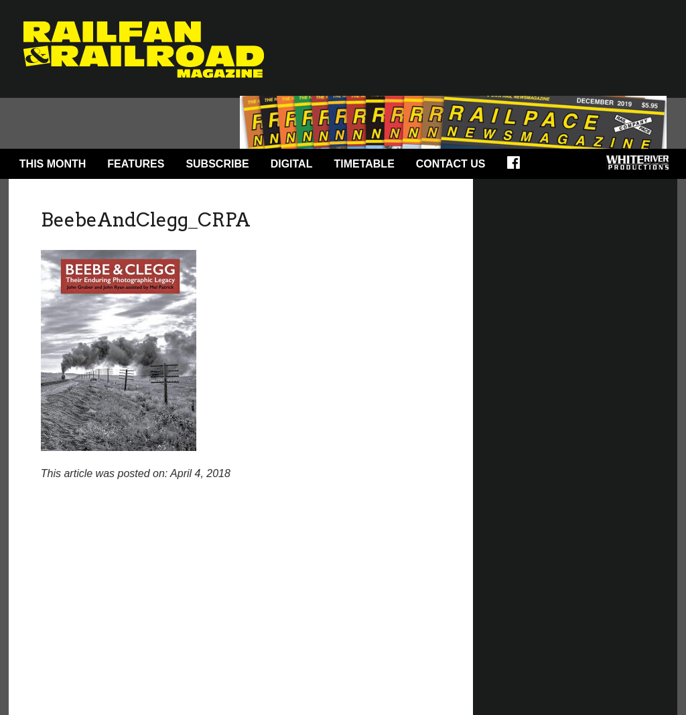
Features (135, 164)
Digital (292, 164)
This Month (52, 164)
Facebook (518, 167)
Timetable (364, 164)
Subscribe (217, 164)
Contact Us (451, 164)
